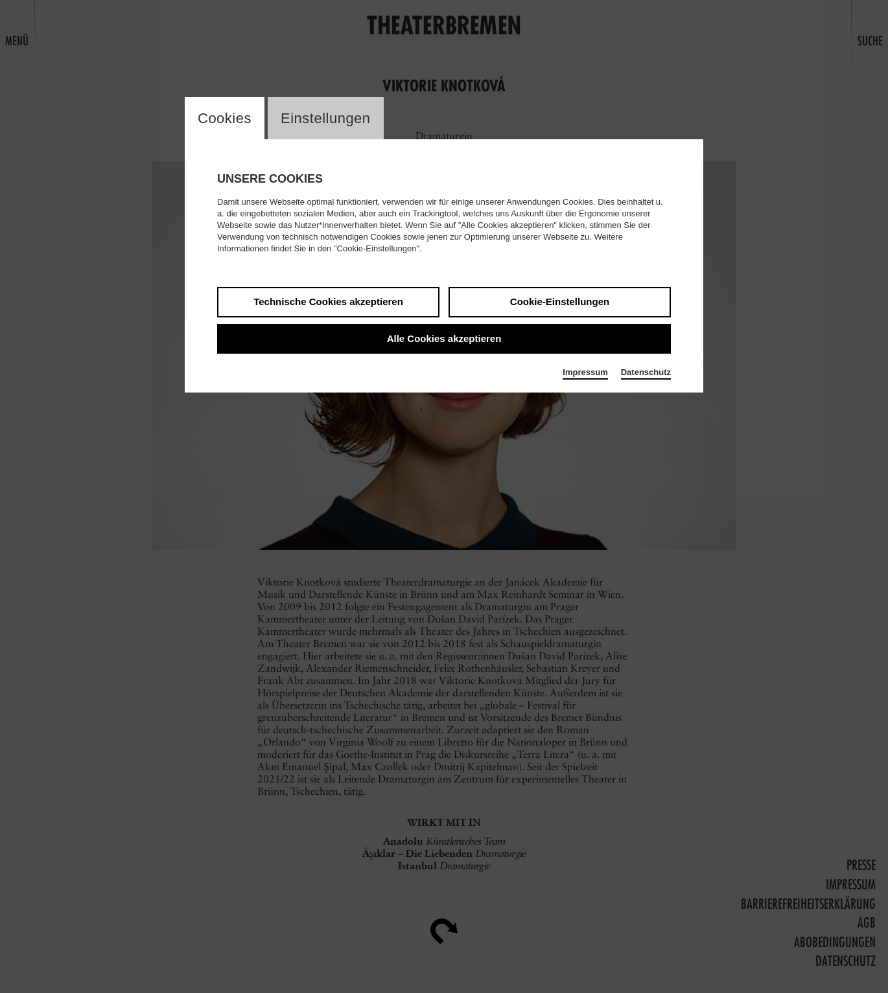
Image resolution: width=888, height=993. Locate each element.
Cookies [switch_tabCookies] (224, 118)
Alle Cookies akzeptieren (444, 338)
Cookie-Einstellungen (559, 301)
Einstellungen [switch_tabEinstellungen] (326, 118)
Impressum (585, 372)
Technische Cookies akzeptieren (328, 301)
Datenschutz (646, 372)
